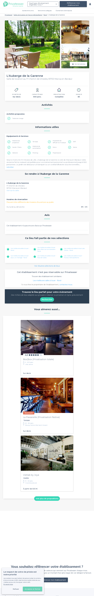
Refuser (16, 589)
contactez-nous (65, 285)
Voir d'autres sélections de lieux (47, 266)
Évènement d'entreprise (64, 10)
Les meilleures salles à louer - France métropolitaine (73, 256)
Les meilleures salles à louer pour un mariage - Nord (20, 256)
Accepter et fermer (32, 589)
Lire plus (10, 167)
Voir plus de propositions (47, 498)
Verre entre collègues (45, 10)
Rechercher (47, 299)
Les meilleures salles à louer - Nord (47, 280)
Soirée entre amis (28, 10)
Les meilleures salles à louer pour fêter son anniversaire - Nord (46, 249)
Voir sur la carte (13, 190)
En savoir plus (8, 584)
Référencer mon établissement (73, 4)
